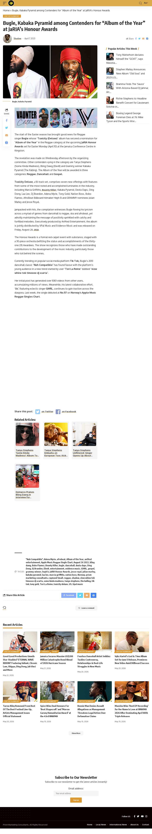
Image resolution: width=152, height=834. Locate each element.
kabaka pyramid (33, 576)
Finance (45, 654)
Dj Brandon (37, 570)
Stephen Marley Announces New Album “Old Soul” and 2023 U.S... (125, 73)
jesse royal (76, 573)
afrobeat (61, 561)
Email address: (76, 795)
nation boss (71, 576)
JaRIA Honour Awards (60, 573)
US (70, 585)
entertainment (57, 570)
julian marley (89, 573)
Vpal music (78, 585)
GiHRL (84, 570)
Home (6, 10)
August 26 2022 (81, 564)
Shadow (17, 39)
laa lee (45, 576)
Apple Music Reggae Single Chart (57, 564)
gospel (91, 570)
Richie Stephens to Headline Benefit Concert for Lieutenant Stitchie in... (127, 103)
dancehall (70, 567)
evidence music (72, 570)
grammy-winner (33, 573)
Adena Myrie (50, 561)
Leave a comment (82, 611)
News (55, 654)
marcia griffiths (56, 576)
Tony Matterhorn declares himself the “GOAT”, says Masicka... (125, 59)
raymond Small (56, 579)
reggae (67, 579)
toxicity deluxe (61, 585)
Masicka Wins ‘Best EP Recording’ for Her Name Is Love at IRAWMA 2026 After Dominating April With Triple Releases (132, 715)
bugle (61, 567)
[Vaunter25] (56, 118)
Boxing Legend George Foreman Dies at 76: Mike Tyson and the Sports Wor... (124, 117)
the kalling (86, 582)
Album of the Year (75, 561)
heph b (45, 573)
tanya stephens (72, 582)
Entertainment (12, 16)
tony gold (34, 585)
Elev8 (46, 570)
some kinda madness (54, 582)
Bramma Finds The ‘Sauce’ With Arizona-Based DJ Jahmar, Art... (127, 88)
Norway (81, 576)
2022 (37, 230)
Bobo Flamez (38, 567)
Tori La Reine (46, 585)
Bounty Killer (49, 190)
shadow (75, 579)
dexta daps (81, 567)
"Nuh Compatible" (34, 561)
